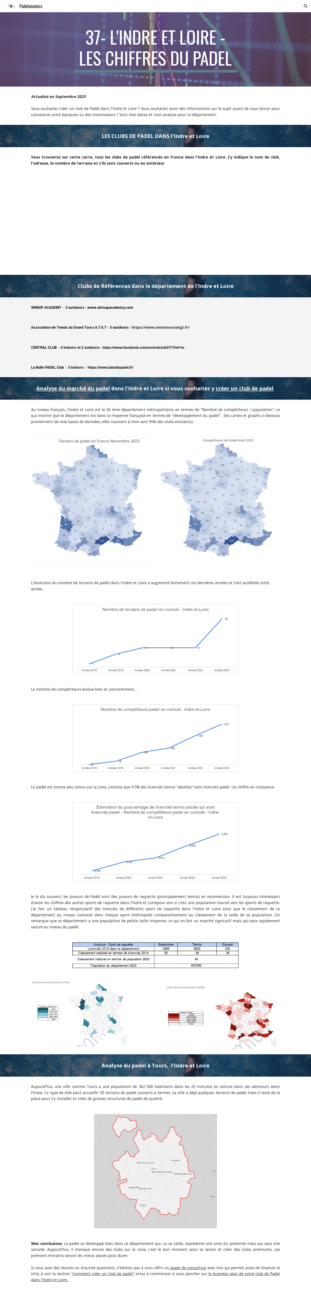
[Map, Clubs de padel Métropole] (155, 224)
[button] (306, 6)
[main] (155, 49)
